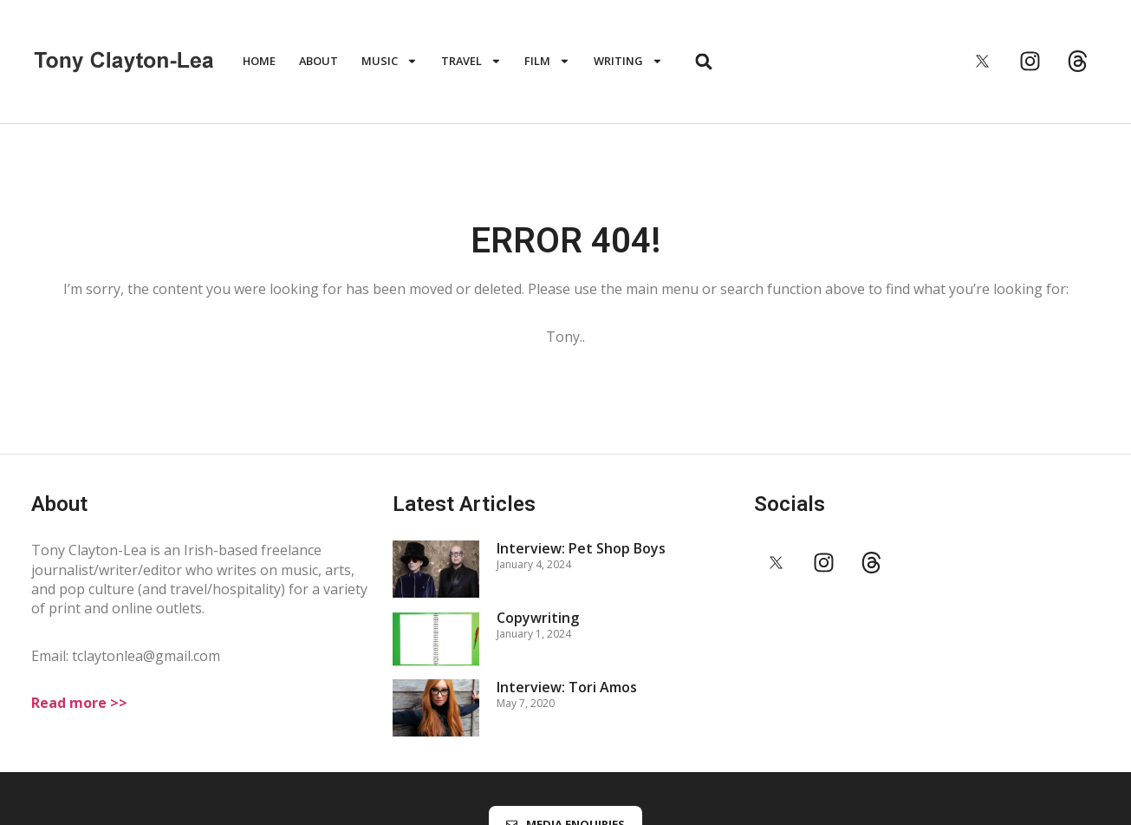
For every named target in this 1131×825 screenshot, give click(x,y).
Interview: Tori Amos (567, 687)
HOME (259, 61)
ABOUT (318, 61)
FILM (547, 61)
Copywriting (538, 617)
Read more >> (79, 702)
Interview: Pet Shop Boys (581, 548)
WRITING (628, 61)
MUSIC (389, 61)
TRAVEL (471, 61)
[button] (704, 61)
